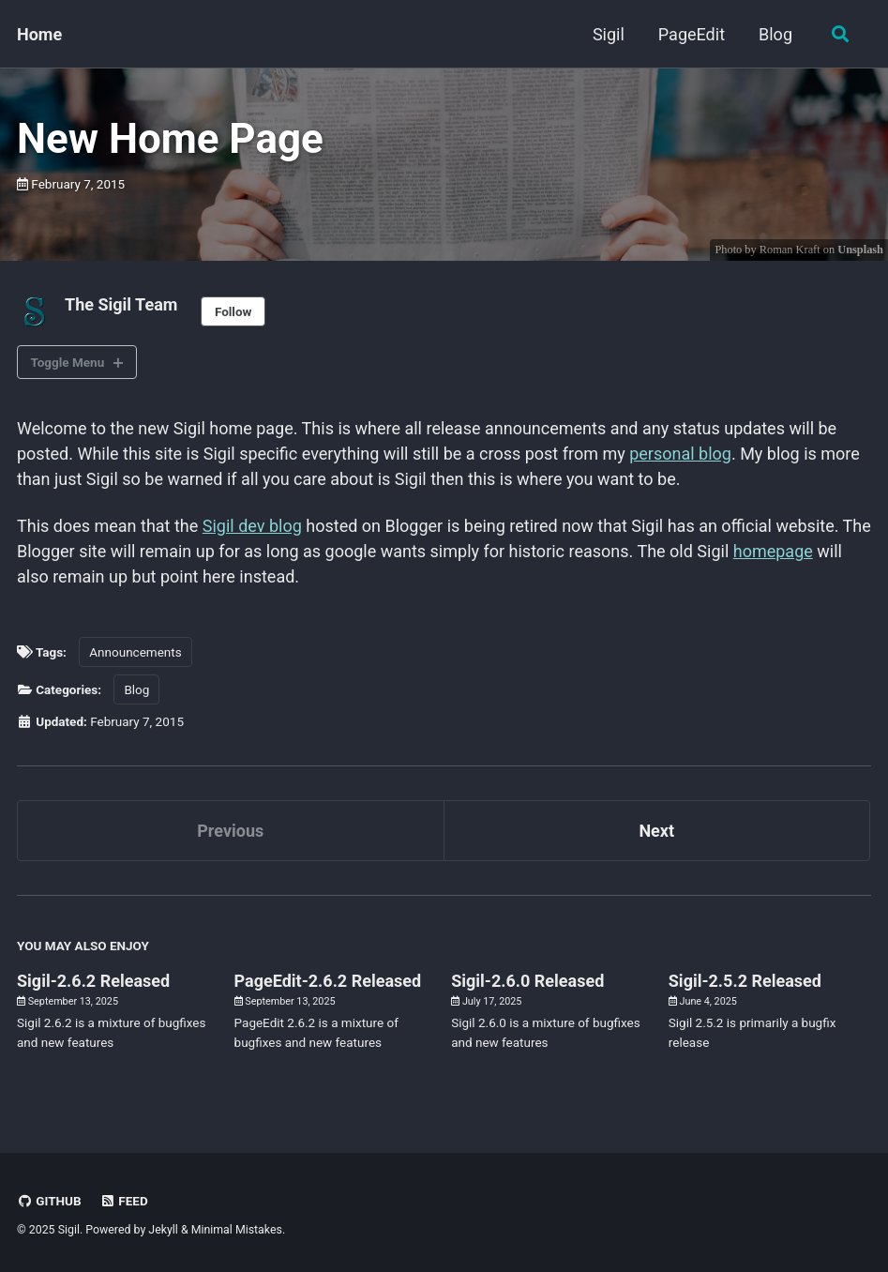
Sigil (609, 34)
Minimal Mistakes (236, 1229)
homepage (773, 551)
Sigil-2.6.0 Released (527, 981)
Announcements (135, 651)
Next (656, 830)
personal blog (680, 453)
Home (39, 34)
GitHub (49, 1200)
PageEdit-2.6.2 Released (328, 981)
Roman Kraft (790, 249)
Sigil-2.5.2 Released (745, 981)
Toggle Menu (68, 362)
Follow (233, 311)
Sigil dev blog (252, 526)
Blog (775, 34)
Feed (123, 1200)
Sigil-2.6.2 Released (93, 981)
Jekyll (163, 1229)
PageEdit (691, 34)
